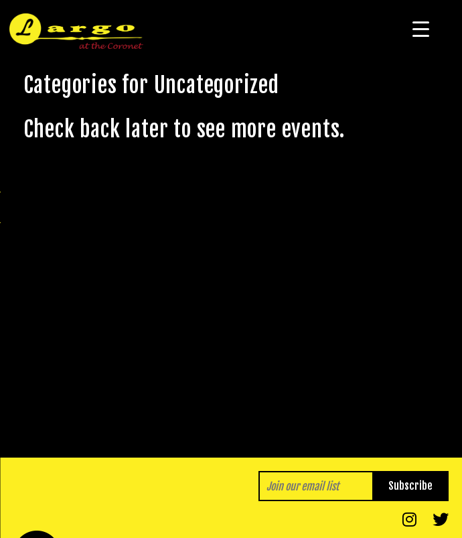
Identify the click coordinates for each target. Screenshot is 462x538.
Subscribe (410, 485)
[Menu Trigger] (420, 28)
